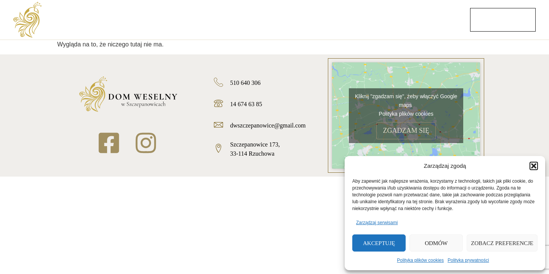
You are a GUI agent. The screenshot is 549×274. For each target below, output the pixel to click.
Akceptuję (379, 243)
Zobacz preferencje (502, 243)
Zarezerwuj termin (503, 19)
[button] (534, 166)
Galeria (343, 22)
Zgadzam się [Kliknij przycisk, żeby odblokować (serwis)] (406, 130)
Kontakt (443, 22)
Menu (297, 22)
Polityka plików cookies (420, 260)
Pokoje (393, 22)
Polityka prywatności (468, 260)
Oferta (254, 22)
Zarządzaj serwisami (377, 222)
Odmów (436, 243)
